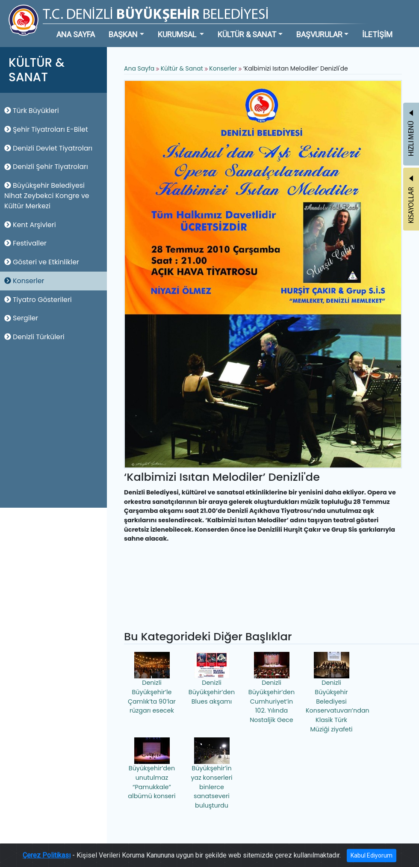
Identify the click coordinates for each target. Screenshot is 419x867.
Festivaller (25, 243)
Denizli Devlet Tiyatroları (48, 148)
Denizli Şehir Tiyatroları (46, 167)
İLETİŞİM (377, 34)
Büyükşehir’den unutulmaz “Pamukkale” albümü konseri (151, 768)
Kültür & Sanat (183, 68)
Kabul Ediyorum (371, 858)
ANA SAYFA (75, 34)
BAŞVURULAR (319, 34)
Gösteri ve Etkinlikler (41, 262)
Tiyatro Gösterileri (38, 300)
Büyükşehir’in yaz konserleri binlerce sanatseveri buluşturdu (211, 773)
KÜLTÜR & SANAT (247, 34)
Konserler (24, 281)
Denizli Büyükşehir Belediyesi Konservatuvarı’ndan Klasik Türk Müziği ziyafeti (332, 692)
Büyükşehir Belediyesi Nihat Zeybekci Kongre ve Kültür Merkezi (46, 196)
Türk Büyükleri (31, 110)
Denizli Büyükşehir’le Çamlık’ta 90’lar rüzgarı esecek (152, 683)
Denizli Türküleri (34, 337)
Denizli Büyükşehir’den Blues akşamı (212, 678)
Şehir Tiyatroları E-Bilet (46, 129)
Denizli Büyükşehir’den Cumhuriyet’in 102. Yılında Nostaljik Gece (271, 688)
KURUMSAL (178, 34)
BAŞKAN (123, 34)
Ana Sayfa (139, 68)
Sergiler (21, 318)
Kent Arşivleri (30, 225)
